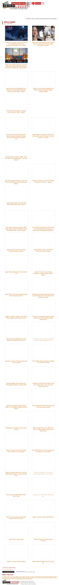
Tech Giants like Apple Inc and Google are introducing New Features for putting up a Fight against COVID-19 (43, 229)
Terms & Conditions (32, 584)
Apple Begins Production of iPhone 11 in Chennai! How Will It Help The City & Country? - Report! (43, 136)
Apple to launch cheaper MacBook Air (43, 517)
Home (5, 23)
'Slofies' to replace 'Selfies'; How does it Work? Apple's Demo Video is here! (16, 317)
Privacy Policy (24, 584)
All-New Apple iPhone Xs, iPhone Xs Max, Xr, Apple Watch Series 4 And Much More (43, 429)
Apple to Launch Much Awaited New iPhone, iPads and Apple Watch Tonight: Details (43, 90)
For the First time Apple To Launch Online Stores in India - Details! (16, 111)
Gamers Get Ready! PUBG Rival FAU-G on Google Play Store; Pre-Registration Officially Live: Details (16, 44)
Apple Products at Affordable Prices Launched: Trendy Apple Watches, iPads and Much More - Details (16, 90)
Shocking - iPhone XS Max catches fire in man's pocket (16, 361)
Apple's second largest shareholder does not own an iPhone (16, 517)
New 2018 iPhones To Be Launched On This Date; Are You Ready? (43, 450)
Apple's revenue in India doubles (16, 561)
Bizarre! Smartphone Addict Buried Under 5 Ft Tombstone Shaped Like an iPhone (16, 407)
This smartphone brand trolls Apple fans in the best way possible (43, 406)
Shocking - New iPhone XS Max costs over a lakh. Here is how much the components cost (43, 385)
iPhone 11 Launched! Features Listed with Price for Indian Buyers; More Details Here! (43, 318)
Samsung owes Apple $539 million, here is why (16, 495)
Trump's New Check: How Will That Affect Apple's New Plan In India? (16, 203)
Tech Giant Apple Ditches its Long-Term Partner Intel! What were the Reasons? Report (16, 182)
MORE (54, 18)
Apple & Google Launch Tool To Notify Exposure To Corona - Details (43, 181)
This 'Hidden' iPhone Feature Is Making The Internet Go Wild (43, 361)
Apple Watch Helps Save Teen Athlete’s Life (16, 272)
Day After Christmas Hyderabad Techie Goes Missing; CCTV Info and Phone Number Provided (43, 296)
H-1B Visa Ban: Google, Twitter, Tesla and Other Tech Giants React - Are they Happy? (16, 158)
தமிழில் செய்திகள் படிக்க (18, 3)
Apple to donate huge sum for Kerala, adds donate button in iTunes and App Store (16, 474)
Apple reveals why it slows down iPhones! (43, 540)
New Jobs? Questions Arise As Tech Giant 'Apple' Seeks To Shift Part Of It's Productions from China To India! (16, 229)
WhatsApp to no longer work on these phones (16, 428)
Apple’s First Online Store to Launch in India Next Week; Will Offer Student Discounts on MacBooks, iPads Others (16, 66)
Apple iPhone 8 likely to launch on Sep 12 (43, 562)
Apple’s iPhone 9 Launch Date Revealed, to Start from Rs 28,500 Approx (43, 273)
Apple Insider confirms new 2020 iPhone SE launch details (16, 250)
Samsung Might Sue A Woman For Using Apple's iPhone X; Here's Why (16, 384)
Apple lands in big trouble (16, 539)
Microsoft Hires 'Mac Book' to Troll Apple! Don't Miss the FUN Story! (16, 339)
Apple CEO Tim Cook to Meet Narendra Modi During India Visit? (16, 295)
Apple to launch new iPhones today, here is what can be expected (16, 450)
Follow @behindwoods (20, 571)
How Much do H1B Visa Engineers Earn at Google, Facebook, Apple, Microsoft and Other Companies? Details (16, 137)
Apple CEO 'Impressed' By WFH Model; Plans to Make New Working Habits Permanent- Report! (43, 44)
